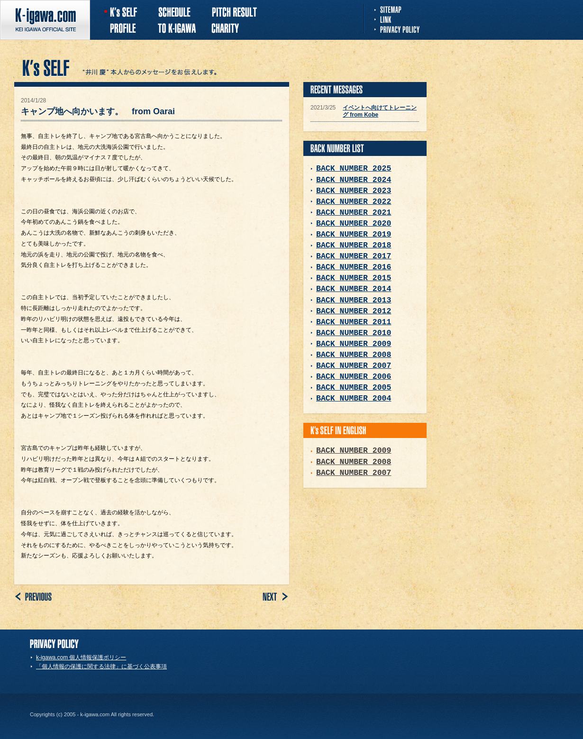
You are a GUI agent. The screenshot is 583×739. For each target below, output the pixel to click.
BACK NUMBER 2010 (353, 333)
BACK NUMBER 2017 (353, 256)
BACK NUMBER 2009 (353, 343)
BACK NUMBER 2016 (353, 267)
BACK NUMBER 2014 (353, 288)
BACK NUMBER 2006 (353, 376)
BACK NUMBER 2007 (353, 365)
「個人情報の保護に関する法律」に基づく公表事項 (101, 666)
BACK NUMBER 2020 (353, 223)
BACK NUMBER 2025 (353, 168)
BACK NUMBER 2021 (353, 212)
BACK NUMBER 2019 (353, 234)
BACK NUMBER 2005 (353, 387)
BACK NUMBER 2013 (353, 300)
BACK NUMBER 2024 (353, 179)
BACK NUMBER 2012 (353, 311)
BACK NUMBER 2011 (353, 322)
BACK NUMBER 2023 (353, 190)
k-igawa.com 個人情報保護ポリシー (81, 657)
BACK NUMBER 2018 (353, 245)
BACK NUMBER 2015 (353, 278)
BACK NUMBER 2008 (353, 354)
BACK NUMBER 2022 (353, 201)
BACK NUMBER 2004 (353, 398)
